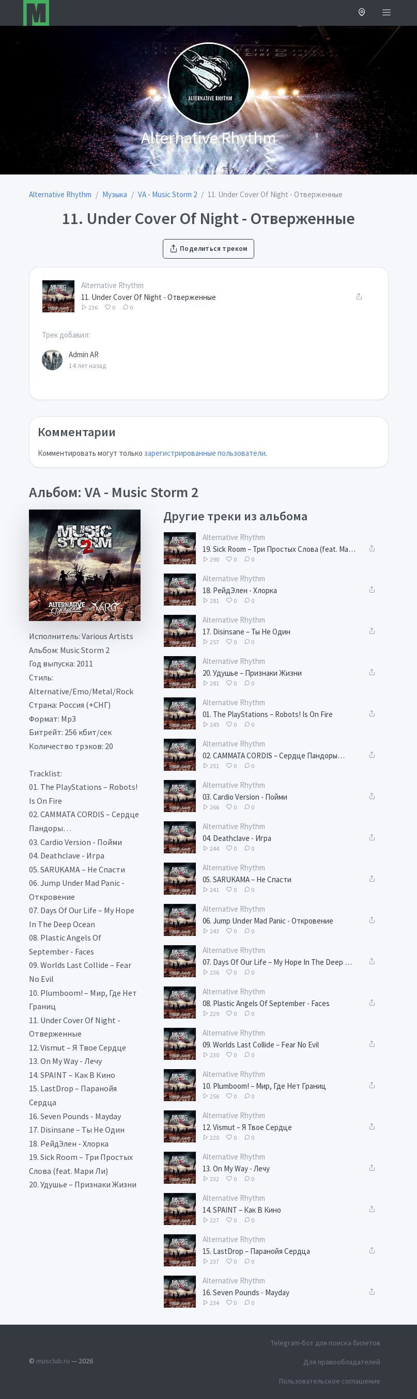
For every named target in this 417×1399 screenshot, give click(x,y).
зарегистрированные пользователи (205, 453)
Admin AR (84, 354)
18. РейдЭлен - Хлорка (240, 590)
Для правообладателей (341, 1361)
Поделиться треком (208, 248)
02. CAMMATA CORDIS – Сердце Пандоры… (274, 755)
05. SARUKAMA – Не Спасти (247, 879)
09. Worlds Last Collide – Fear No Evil (261, 1045)
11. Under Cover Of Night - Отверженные (148, 297)
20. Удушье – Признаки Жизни (252, 673)
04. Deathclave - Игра (237, 838)
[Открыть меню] (386, 13)
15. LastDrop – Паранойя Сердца (256, 1251)
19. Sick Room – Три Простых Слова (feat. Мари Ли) (279, 549)
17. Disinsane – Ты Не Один (246, 632)
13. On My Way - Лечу (236, 1168)
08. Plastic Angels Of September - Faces (266, 1003)
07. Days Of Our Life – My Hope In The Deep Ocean (279, 962)
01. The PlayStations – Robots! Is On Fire (268, 714)
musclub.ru (53, 1360)
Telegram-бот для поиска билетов (325, 1342)
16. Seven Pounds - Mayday (246, 1292)
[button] (362, 13)
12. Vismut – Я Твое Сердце (247, 1127)
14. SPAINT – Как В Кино (242, 1210)
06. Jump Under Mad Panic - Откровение (268, 921)
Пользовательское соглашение (329, 1381)
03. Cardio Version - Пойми (245, 797)
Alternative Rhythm (112, 285)
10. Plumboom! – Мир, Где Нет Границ (264, 1086)
